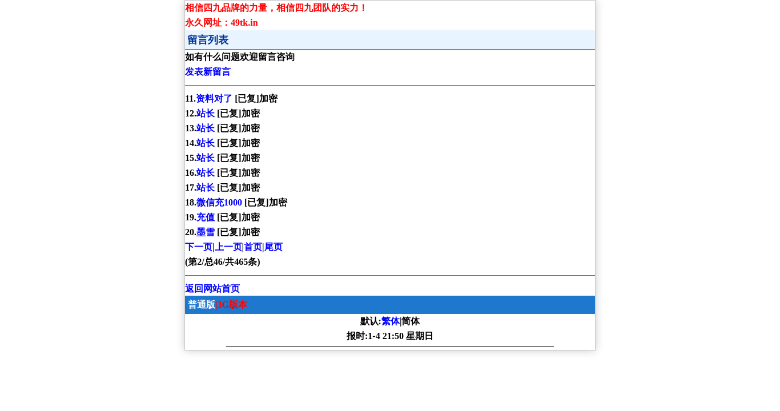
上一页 (228, 247)
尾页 (273, 247)
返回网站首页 (212, 288)
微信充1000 (220, 202)
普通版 (201, 304)
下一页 (198, 247)
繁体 (390, 321)
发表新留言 (208, 71)
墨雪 (206, 232)
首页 (253, 247)
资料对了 (215, 98)
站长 (206, 113)
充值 (206, 217)
